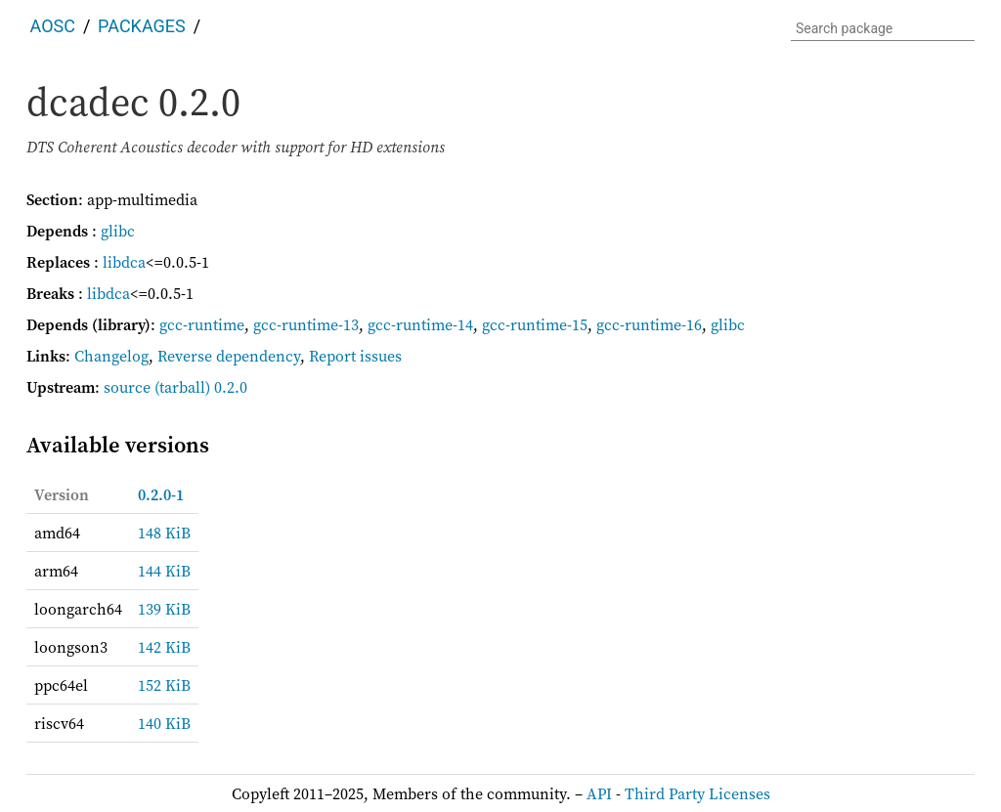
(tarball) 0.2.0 (200, 387)
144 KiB (164, 570)
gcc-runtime (201, 324)
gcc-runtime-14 (420, 324)
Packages (142, 26)
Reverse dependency (228, 355)
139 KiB (164, 609)
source (127, 387)
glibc (118, 230)
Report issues (355, 355)
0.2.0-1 (161, 494)
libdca (124, 262)
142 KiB (164, 647)
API (599, 793)
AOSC (52, 26)
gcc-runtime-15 (535, 324)
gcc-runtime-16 (649, 324)
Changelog (111, 355)
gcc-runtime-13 (306, 324)
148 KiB (164, 532)
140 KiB (164, 723)
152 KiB (164, 685)
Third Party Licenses (697, 793)
